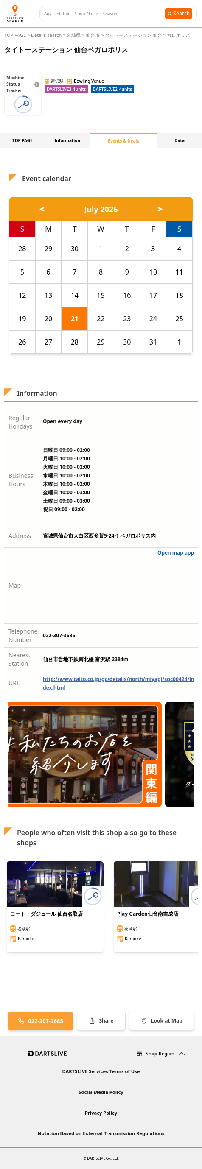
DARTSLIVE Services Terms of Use (101, 1071)
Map (14, 585)
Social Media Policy (101, 1092)
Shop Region (160, 1053)
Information (67, 140)
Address (19, 536)
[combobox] (104, 13)
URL (14, 683)
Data (179, 140)
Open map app (175, 552)
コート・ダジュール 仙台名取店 (46, 914)
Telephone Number (23, 635)
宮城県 (74, 35)
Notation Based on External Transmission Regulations (101, 1133)
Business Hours (20, 479)
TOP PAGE (15, 35)
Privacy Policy (101, 1113)
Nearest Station (19, 659)
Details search (47, 35)
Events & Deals (123, 141)
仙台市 (93, 35)
